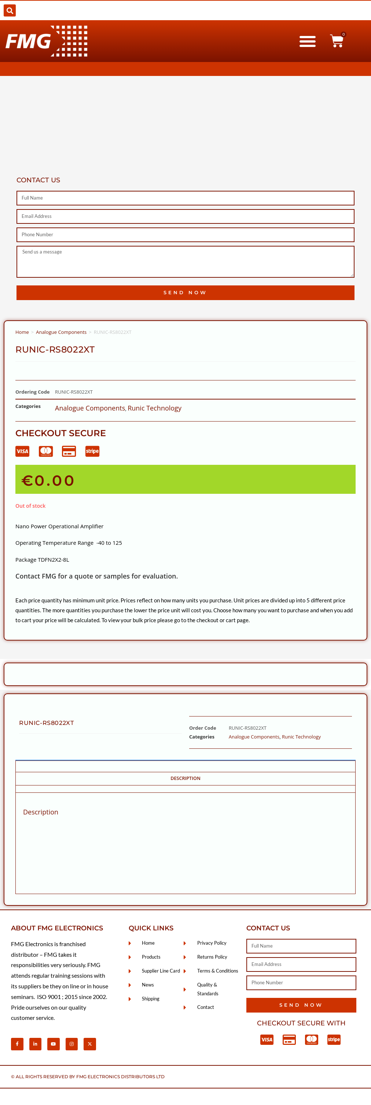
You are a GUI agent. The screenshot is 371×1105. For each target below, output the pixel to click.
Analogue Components (61, 332)
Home (22, 332)
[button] (10, 10)
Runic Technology (154, 408)
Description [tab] (185, 778)
